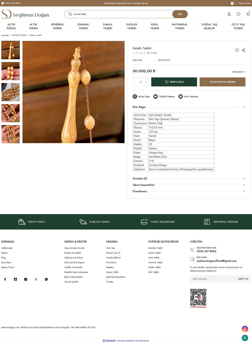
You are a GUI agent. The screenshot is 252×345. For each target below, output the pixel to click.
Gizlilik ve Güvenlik (73, 269)
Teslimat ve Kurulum (73, 259)
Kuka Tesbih (153, 259)
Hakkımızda (6, 250)
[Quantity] (141, 83)
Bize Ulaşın (6, 264)
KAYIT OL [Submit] (243, 280)
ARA (180, 15)
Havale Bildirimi (113, 259)
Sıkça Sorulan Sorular (74, 250)
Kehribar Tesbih (155, 250)
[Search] (126, 15)
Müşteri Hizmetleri (72, 254)
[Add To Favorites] (237, 52)
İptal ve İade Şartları (73, 278)
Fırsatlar (109, 283)
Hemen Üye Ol (113, 254)
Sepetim (110, 269)
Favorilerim (111, 264)
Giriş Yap (110, 250)
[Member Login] (225, 15)
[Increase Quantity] (146, 83)
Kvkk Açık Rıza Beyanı (74, 264)
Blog (3, 259)
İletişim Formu (7, 269)
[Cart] (247, 15)
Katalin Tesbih (154, 269)
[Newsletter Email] (220, 280)
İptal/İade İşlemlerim (115, 278)
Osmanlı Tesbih (155, 264)
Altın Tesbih (153, 274)
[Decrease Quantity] (135, 83)
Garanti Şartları (71, 283)
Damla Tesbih (154, 254)
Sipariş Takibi (112, 274)
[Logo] (25, 15)
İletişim (4, 254)
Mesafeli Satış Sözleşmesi (76, 274)
